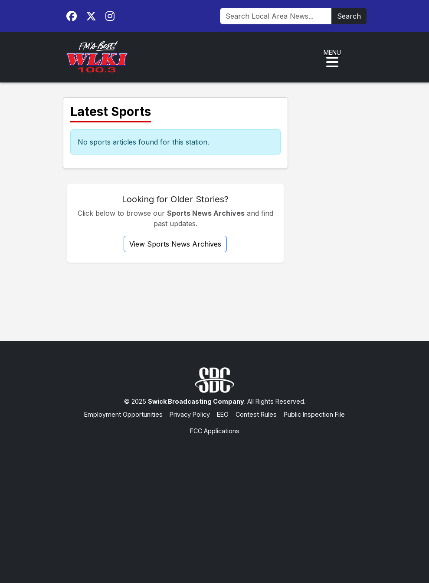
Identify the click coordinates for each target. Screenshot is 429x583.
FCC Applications (214, 431)
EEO (223, 414)
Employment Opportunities (123, 414)
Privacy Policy (190, 414)
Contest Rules (256, 414)
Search (349, 16)
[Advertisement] (215, 500)
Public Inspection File (314, 414)
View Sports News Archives (175, 244)
